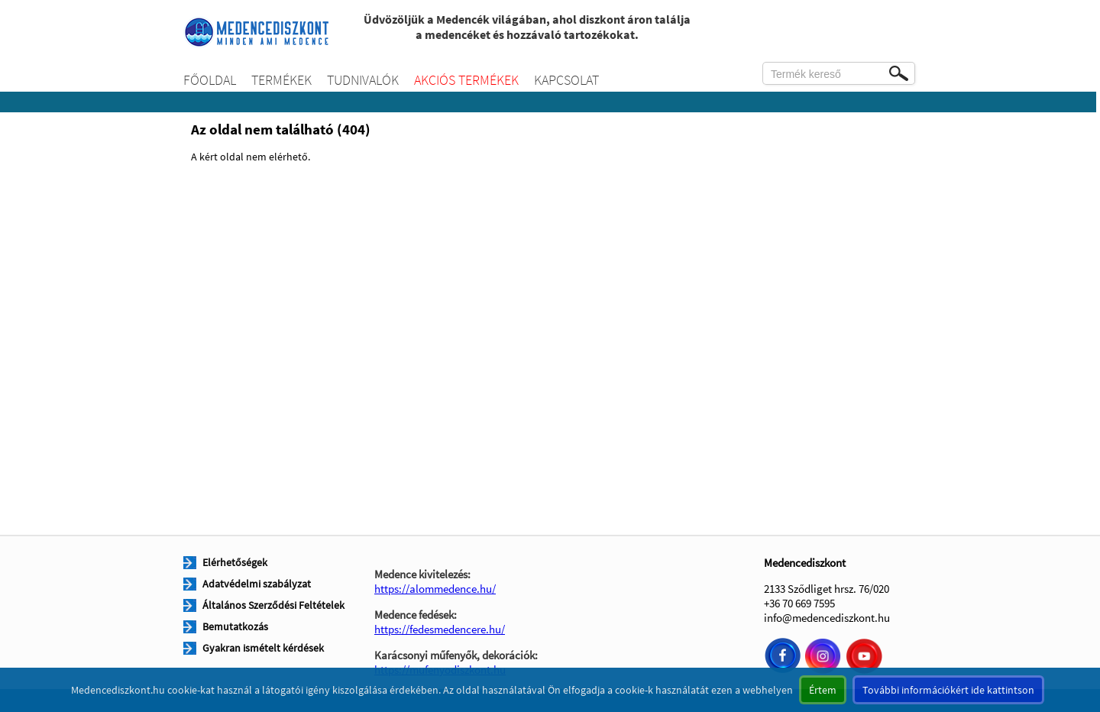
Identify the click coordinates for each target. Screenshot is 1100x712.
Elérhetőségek (234, 562)
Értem (822, 690)
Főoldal (209, 80)
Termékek (281, 80)
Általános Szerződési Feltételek (273, 605)
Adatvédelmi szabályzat (256, 584)
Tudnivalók (363, 80)
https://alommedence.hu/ (435, 588)
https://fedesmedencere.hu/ (439, 629)
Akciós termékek (466, 80)
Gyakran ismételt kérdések (263, 648)
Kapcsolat (566, 80)
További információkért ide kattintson (948, 690)
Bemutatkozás (235, 626)
